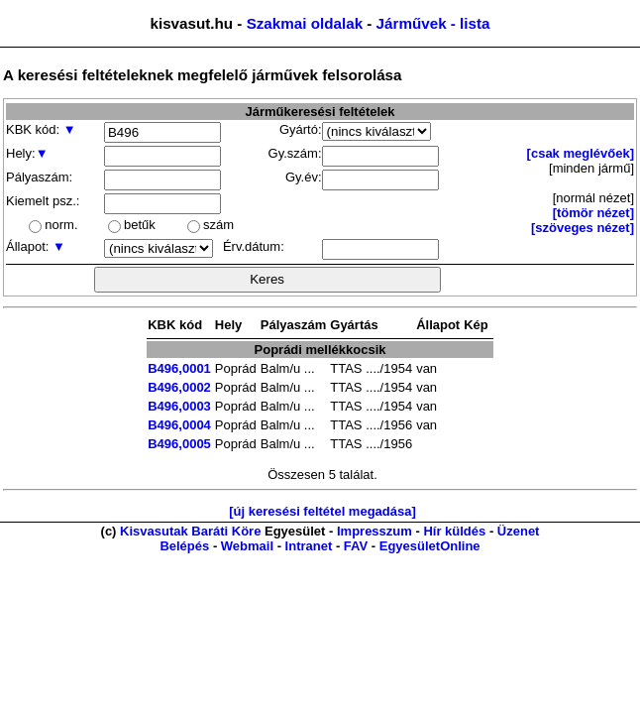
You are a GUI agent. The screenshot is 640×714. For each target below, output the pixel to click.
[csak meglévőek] (580, 153)
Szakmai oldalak (305, 23)
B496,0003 (179, 406)
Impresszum (374, 531)
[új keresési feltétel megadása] (322, 511)
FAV (356, 545)
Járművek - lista (433, 23)
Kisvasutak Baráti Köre (190, 531)
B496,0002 (179, 387)
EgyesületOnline (429, 545)
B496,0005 (179, 443)
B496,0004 (179, 424)
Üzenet (518, 531)
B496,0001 (179, 368)
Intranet (309, 545)
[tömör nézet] (593, 212)
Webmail (247, 545)
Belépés (184, 545)
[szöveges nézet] (582, 227)
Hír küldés (454, 531)
